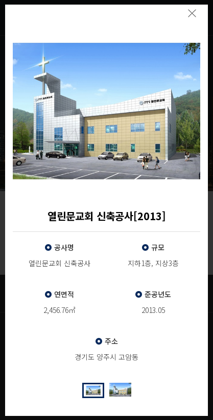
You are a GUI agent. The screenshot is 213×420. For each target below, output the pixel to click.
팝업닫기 (192, 13)
